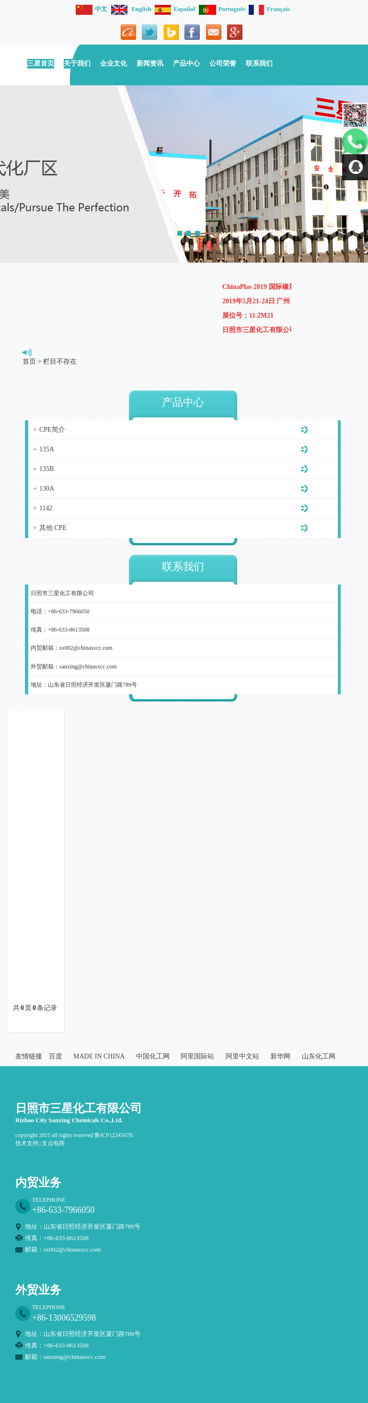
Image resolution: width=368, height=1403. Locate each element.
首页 (29, 361)
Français (269, 8)
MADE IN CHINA (99, 1056)
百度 (55, 1056)
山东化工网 (318, 1056)
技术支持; (27, 1143)
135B (46, 468)
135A (46, 449)
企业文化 (113, 63)
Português (222, 8)
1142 (45, 508)
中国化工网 (153, 1056)
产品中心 (186, 63)
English (131, 8)
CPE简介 (52, 429)
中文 (91, 8)
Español (175, 8)
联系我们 (259, 63)
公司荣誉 (222, 63)
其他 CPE (53, 527)
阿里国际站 (197, 1056)
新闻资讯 (150, 63)
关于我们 (77, 63)
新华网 (280, 1056)
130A (46, 488)
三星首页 (40, 63)
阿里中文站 (242, 1056)
